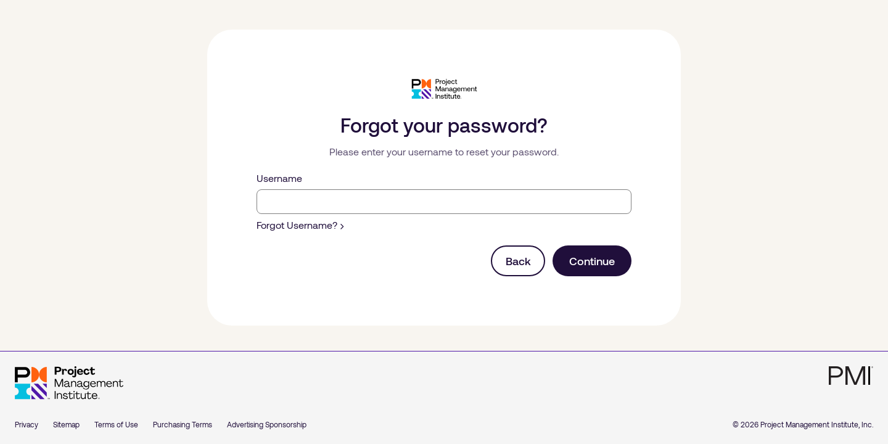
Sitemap (66, 424)
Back (518, 261)
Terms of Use (116, 424)
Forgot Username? (300, 225)
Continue (592, 261)
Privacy (26, 424)
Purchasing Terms (182, 424)
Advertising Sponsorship (266, 424)
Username (279, 178)
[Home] (69, 383)
